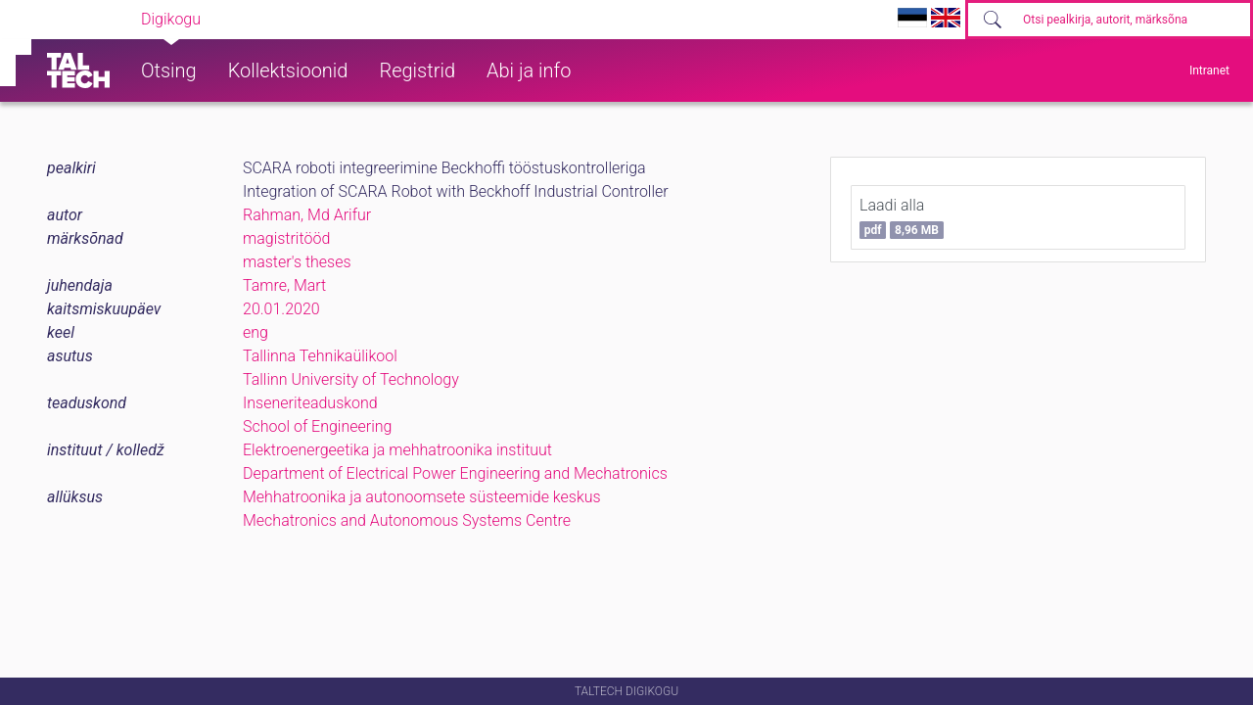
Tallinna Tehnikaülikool (320, 356)
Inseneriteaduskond (310, 403)
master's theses (297, 262)
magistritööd (286, 238)
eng (255, 332)
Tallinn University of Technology (351, 379)
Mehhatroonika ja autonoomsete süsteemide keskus (422, 497)
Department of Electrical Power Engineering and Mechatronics (455, 473)
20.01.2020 (281, 309)
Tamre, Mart (284, 285)
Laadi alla (901, 217)
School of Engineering (317, 426)
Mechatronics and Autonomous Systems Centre (407, 520)
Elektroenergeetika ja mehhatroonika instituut (397, 450)
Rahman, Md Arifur (307, 215)
